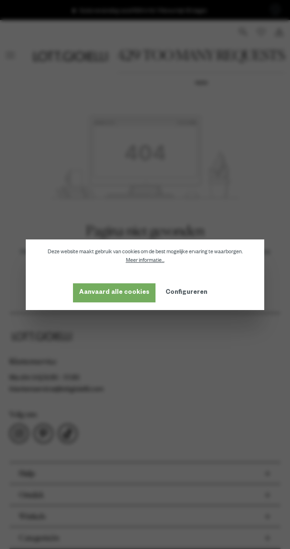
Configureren (186, 293)
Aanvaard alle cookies (114, 293)
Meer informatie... (145, 260)
